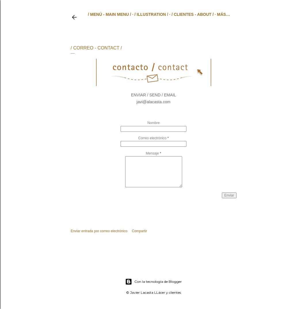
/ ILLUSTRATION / (151, 14)
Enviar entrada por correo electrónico (99, 231)
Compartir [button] (139, 231)
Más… (223, 14)
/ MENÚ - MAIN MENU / (109, 14)
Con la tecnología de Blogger (153, 281)
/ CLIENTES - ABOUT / (192, 14)
